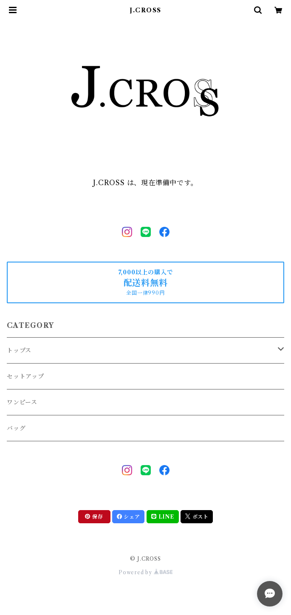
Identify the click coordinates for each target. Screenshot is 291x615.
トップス (19, 350)
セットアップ (25, 376)
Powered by (145, 572)
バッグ (16, 428)
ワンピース (22, 402)
